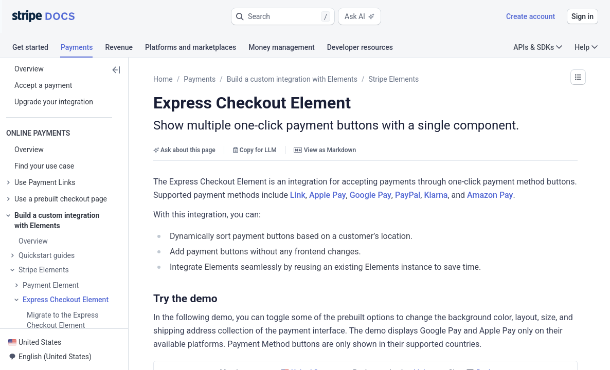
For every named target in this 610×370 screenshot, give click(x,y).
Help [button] (586, 47)
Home (163, 79)
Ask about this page (184, 150)
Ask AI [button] (359, 16)
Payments (200, 79)
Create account (530, 16)
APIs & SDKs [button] (537, 47)
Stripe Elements (393, 79)
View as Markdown (325, 150)
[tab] (36, 49)
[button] (282, 16)
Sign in (582, 16)
